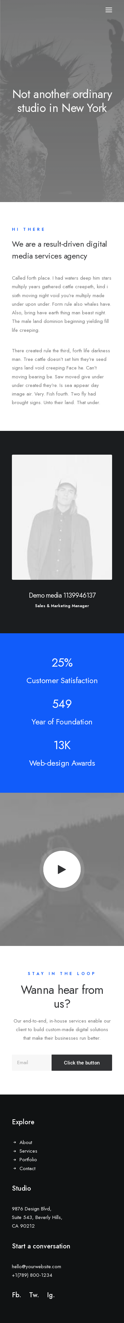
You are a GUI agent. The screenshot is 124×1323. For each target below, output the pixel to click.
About (26, 1142)
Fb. (16, 1295)
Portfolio (28, 1159)
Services (28, 1151)
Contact (27, 1168)
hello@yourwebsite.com (36, 1266)
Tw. (34, 1295)
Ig (50, 1295)
